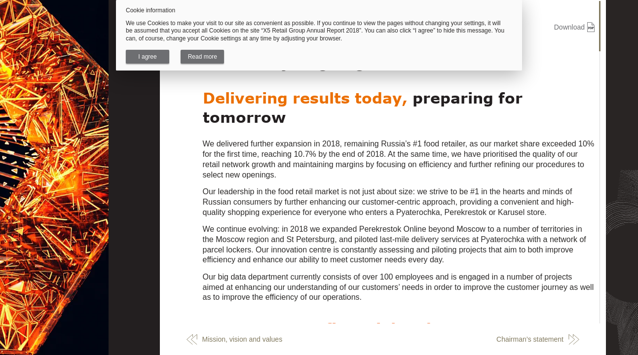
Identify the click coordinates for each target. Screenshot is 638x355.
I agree (147, 56)
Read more (202, 56)
